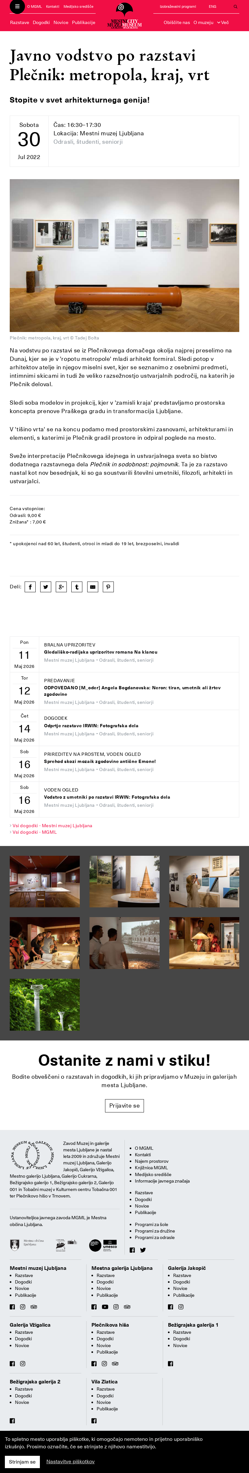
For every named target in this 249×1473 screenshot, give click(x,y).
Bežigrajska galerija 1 (193, 1325)
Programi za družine (155, 1231)
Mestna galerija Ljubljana (122, 1268)
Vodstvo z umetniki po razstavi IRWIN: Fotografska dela (107, 797)
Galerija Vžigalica (30, 1325)
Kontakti (52, 6)
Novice (60, 22)
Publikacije (83, 22)
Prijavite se (124, 1105)
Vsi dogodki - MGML (35, 832)
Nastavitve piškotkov (70, 1461)
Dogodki (41, 22)
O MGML (34, 6)
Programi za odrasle (155, 1237)
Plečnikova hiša (110, 1325)
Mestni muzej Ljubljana (38, 1268)
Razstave (19, 22)
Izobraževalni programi (178, 6)
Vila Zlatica (104, 1382)
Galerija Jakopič (187, 1268)
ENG (212, 6)
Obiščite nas (177, 22)
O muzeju (203, 22)
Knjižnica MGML (151, 1168)
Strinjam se (22, 1462)
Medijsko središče (78, 6)
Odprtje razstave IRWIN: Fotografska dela (91, 726)
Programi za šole (151, 1224)
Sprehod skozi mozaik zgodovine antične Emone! (100, 761)
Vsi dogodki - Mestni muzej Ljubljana (52, 826)
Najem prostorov (152, 1161)
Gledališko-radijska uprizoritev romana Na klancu (101, 652)
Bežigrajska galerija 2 (35, 1382)
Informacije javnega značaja (162, 1181)
